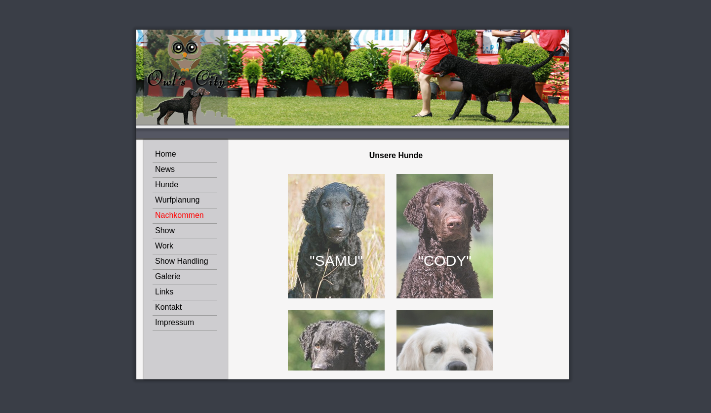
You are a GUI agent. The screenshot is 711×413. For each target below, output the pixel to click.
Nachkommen (179, 215)
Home (165, 154)
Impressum (174, 322)
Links (164, 292)
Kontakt (168, 307)
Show (165, 230)
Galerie (168, 276)
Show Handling (181, 261)
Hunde (166, 184)
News (165, 169)
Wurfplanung (177, 200)
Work (164, 246)
